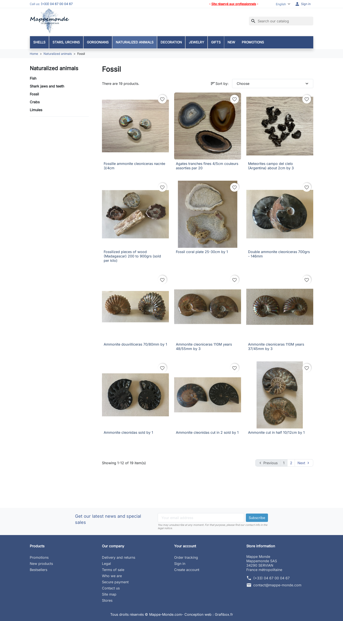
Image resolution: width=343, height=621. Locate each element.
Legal (106, 563)
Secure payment (115, 582)
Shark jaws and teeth (47, 86)
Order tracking (186, 557)
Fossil (34, 94)
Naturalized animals (54, 68)
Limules (36, 110)
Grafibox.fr (224, 614)
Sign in (179, 563)
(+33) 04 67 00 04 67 (271, 578)
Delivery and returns (118, 557)
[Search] (281, 21)
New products (41, 563)
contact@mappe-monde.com (277, 585)
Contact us (111, 588)
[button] (302, 4)
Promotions (39, 557)
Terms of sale (113, 569)
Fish (33, 78)
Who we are (112, 576)
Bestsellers (38, 569)
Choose (273, 83)
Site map (109, 594)
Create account (186, 569)
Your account (185, 546)
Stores (107, 600)
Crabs (35, 102)
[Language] (281, 4)
